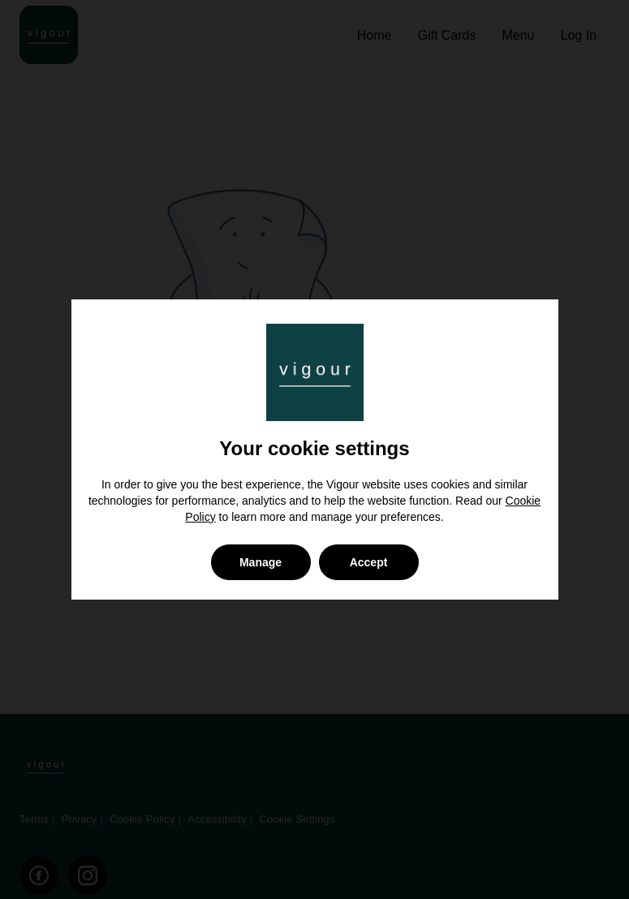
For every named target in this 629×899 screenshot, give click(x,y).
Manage (260, 562)
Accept (369, 562)
